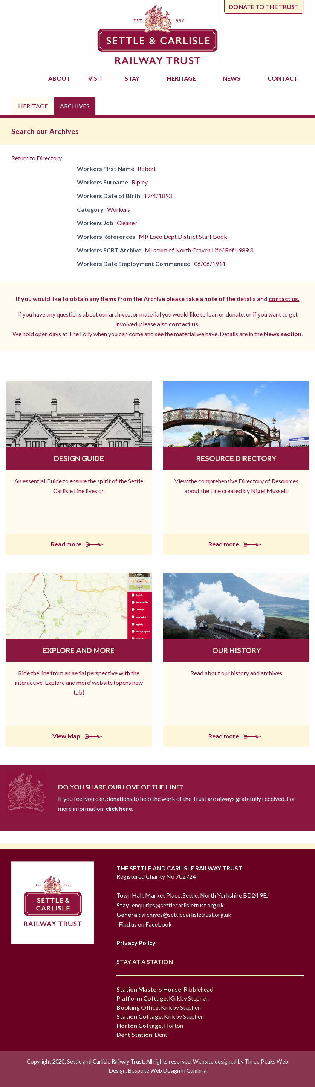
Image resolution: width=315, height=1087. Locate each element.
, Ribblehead (164, 989)
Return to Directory (36, 157)
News (233, 78)
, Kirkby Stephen (162, 998)
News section (282, 333)
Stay (133, 78)
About (60, 78)
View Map (79, 736)
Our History (236, 650)
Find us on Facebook (145, 924)
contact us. (284, 298)
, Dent (141, 1034)
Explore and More (79, 650)
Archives (74, 105)
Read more (79, 543)
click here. (118, 808)
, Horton (149, 1025)
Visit (96, 78)
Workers (118, 209)
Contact (283, 78)
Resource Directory (236, 458)
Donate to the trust (264, 6)
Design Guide (79, 458)
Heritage (182, 78)
